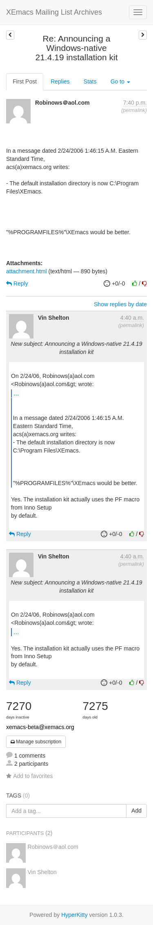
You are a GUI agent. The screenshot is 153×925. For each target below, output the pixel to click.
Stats (90, 81)
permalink (134, 110)
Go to (120, 81)
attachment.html (26, 271)
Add (136, 810)
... (16, 393)
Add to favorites (29, 776)
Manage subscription (36, 742)
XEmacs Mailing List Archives (54, 12)
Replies (60, 81)
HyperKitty (74, 915)
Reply (17, 283)
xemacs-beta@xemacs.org (40, 727)
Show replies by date (120, 304)
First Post (25, 81)
